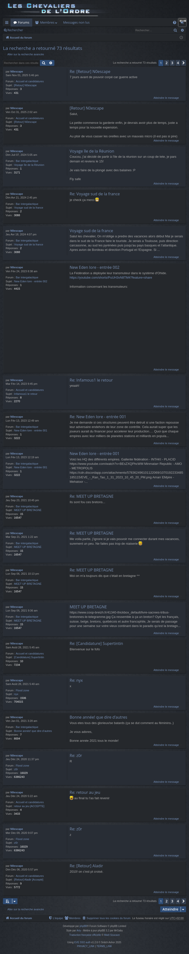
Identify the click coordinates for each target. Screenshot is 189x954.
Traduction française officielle (85, 935)
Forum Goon (124, 22)
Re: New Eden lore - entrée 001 (98, 416)
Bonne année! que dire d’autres (33, 730)
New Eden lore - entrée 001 (30, 430)
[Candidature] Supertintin (29, 657)
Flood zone (22, 690)
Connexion (46, 30)
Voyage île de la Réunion (29, 164)
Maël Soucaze (112, 935)
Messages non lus (76, 22)
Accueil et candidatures (30, 81)
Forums (23, 22)
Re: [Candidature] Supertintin (96, 643)
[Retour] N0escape (25, 85)
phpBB (83, 926)
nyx (16, 694)
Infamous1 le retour (25, 393)
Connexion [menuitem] (183, 23)
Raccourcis (8, 23)
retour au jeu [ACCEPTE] (29, 806)
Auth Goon (147, 22)
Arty (79, 930)
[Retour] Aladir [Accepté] (28, 879)
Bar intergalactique (27, 160)
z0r (16, 769)
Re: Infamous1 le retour (91, 380)
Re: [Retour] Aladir (86, 866)
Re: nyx (76, 680)
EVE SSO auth (82, 942)
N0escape (16, 71)
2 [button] (167, 62)
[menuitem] (106, 918)
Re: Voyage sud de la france (95, 193)
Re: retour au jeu (85, 792)
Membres (47, 22)
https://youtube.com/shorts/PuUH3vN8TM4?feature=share (111, 278)
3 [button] (172, 62)
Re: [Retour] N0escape (90, 71)
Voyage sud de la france (28, 207)
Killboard (102, 22)
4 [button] (178, 62)
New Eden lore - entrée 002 (30, 281)
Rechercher (15, 30)
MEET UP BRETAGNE (27, 510)
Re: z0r (76, 755)
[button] (183, 63)
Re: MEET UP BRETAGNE (91, 496)
